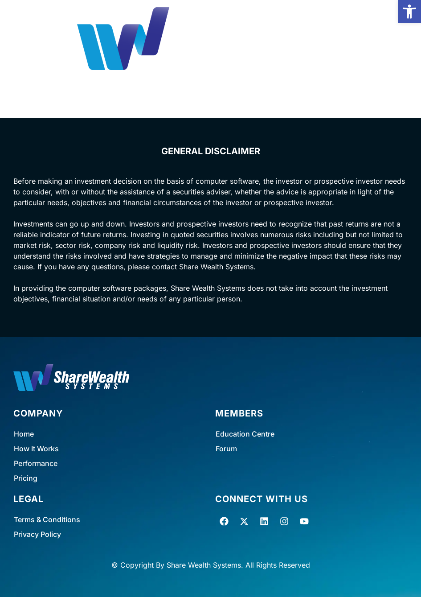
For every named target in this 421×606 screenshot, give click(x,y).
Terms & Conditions (47, 519)
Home (24, 433)
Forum (226, 448)
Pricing (25, 478)
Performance (35, 463)
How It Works (36, 448)
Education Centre (245, 433)
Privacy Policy (37, 534)
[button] (409, 11)
